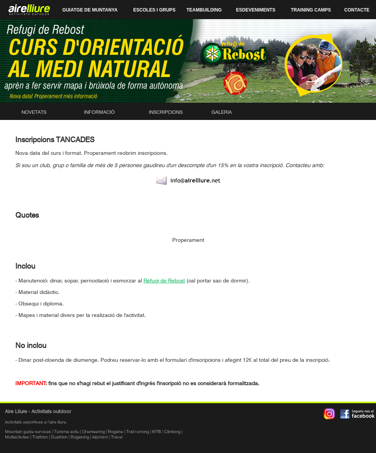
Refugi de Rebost (164, 280)
